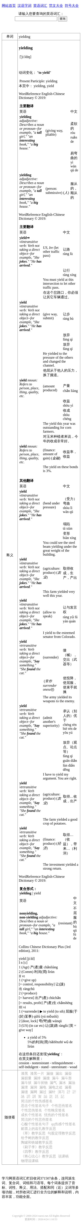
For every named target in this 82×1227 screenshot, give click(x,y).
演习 (61, 1092)
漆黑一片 (37, 1073)
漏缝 (24, 1092)
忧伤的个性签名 (56, 1115)
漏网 (33, 1092)
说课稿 (63, 1156)
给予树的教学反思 (35, 1138)
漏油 (71, 1083)
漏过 (42, 1092)
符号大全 (72, 5)
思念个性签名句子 (35, 1106)
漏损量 (26, 1078)
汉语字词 (24, 5)
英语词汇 (40, 5)
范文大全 (56, 5)
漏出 (59, 1073)
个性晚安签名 (54, 1110)
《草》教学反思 (33, 1133)
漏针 (52, 1092)
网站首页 (9, 5)
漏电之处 (56, 1087)
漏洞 (33, 1087)
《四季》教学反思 (35, 1151)
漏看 (68, 1087)
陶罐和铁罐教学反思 (36, 1142)
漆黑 (24, 1073)
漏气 (53, 1083)
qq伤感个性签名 (63, 1124)
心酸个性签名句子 (35, 1124)
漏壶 (68, 1073)
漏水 (62, 1083)
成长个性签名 (31, 1115)
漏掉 (37, 1078)
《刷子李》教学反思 (36, 1147)
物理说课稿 (29, 1161)
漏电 (42, 1087)
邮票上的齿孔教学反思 (38, 1128)
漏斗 (55, 1078)
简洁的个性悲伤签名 (36, 1119)
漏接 (46, 1078)
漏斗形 (66, 1078)
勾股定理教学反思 (62, 1133)
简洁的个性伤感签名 (36, 1101)
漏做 (49, 1073)
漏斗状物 (41, 1083)
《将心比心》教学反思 (38, 1156)
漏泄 (24, 1087)
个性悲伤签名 (61, 1106)
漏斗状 (26, 1083)
